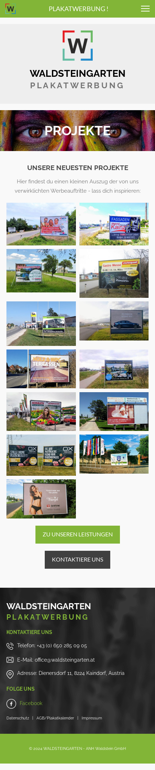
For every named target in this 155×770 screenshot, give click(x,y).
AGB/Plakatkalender (53, 718)
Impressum (92, 718)
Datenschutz (17, 718)
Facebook (31, 703)
